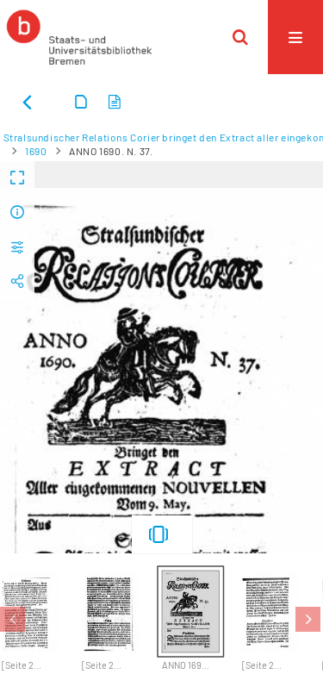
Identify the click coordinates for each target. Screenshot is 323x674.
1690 (36, 151)
